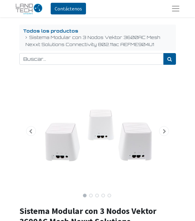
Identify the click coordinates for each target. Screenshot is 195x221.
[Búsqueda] (169, 59)
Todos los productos (50, 30)
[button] (31, 131)
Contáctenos (68, 9)
